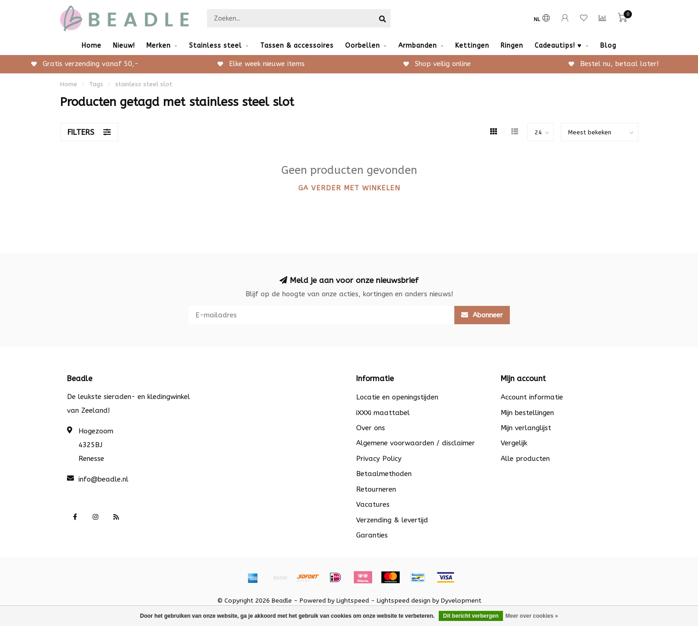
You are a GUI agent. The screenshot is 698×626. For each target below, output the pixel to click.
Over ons (370, 428)
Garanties (372, 535)
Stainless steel (215, 46)
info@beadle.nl (103, 479)
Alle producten (525, 458)
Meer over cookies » (531, 616)
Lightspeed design (403, 600)
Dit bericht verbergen (471, 616)
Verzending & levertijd (392, 520)
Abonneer (482, 315)
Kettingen (472, 46)
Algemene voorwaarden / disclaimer (415, 443)
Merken (158, 46)
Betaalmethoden (384, 474)
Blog (608, 46)
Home (91, 46)
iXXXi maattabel (383, 413)
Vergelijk (514, 443)
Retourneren (376, 489)
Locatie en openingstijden (397, 397)
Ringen (512, 46)
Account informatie (532, 397)
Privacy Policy (379, 458)
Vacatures (373, 504)
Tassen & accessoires (297, 46)
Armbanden (417, 46)
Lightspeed (352, 600)
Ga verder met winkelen (349, 188)
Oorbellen (362, 46)
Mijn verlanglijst (526, 428)
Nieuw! (124, 46)
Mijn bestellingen (527, 413)
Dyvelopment (461, 600)
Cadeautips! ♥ (558, 46)
